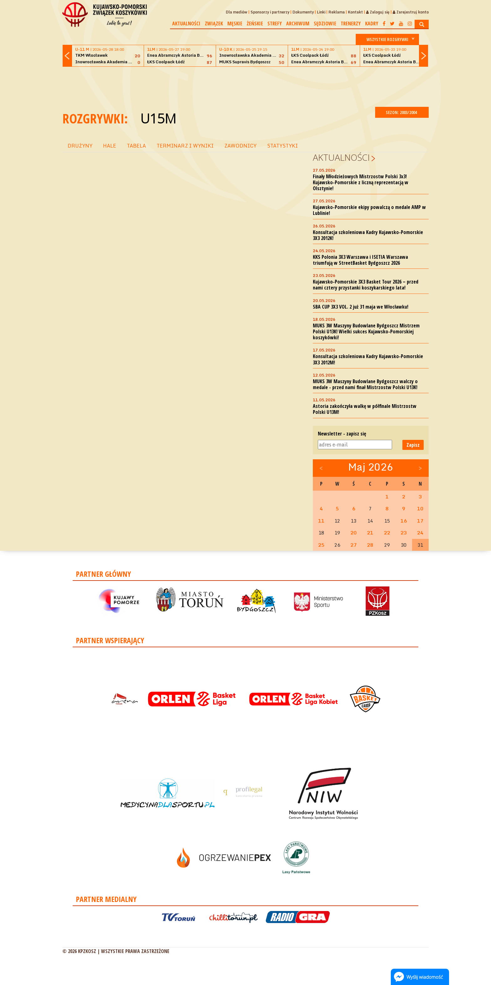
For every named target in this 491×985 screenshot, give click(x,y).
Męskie (234, 23)
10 (420, 508)
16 (404, 520)
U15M (158, 118)
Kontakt (355, 12)
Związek (214, 23)
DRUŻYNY (80, 146)
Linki (321, 12)
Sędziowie (325, 23)
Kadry (371, 23)
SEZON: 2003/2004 (402, 112)
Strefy (274, 23)
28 (370, 545)
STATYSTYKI (282, 146)
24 (420, 532)
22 (387, 532)
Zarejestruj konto (411, 12)
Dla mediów (236, 12)
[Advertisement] (245, 86)
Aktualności (186, 23)
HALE (109, 146)
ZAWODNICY (240, 146)
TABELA (136, 146)
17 (420, 520)
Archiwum (297, 23)
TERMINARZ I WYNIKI (185, 146)
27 (353, 545)
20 (353, 532)
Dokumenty (303, 12)
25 (321, 545)
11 (321, 520)
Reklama (336, 12)
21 (370, 532)
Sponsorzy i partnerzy (270, 12)
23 (404, 532)
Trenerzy (351, 23)
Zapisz (413, 444)
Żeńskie (255, 23)
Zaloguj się (378, 12)
